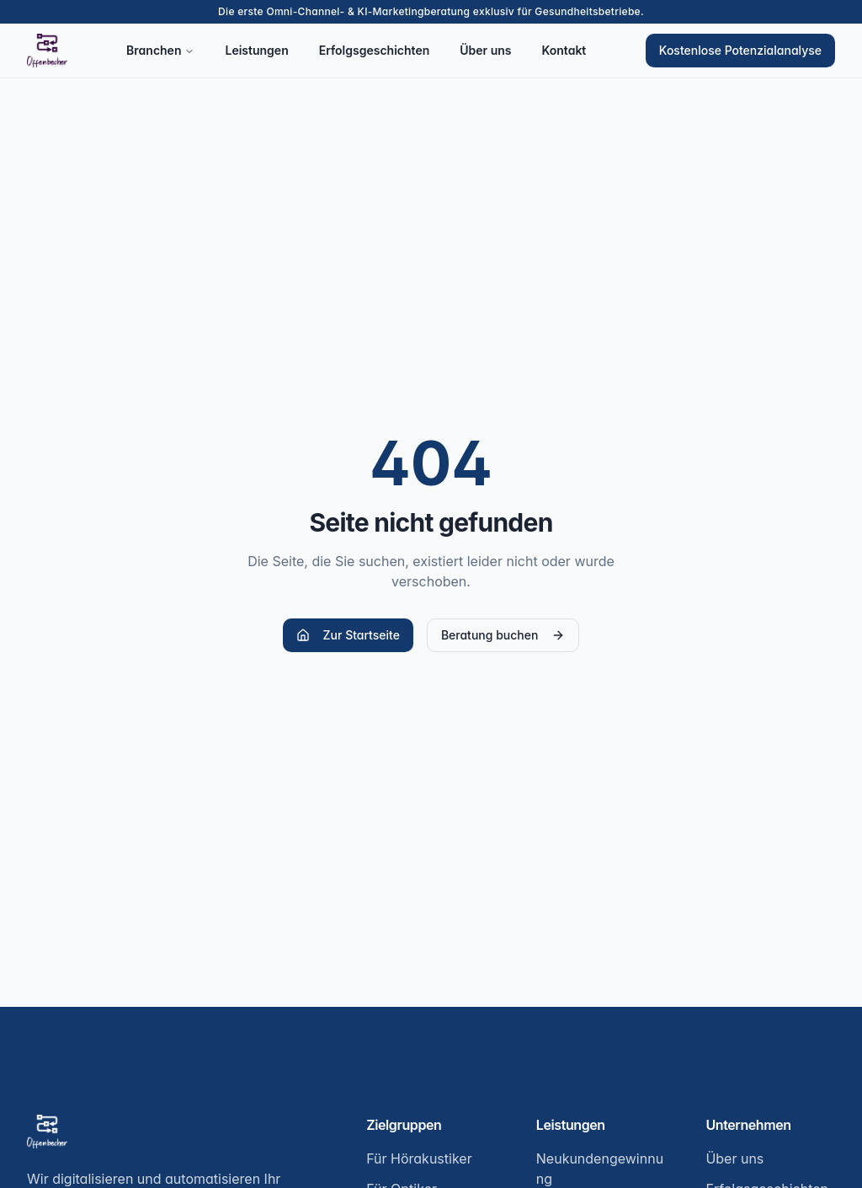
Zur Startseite (348, 635)
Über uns (485, 50)
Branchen (160, 50)
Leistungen (256, 50)
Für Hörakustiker (419, 1158)
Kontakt (563, 50)
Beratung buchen (503, 635)
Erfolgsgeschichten (374, 50)
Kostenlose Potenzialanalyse (740, 50)
